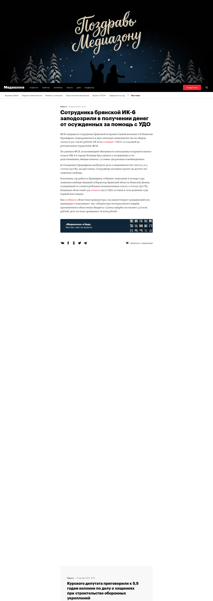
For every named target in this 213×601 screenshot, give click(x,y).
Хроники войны (12, 95)
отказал (95, 190)
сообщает (109, 142)
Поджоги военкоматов (32, 95)
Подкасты (89, 87)
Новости (34, 87)
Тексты (69, 87)
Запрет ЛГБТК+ (99, 95)
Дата (79, 87)
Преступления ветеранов (77, 95)
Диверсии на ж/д (117, 95)
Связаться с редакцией (139, 242)
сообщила (71, 200)
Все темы (135, 95)
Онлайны (58, 87)
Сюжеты (46, 87)
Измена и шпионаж (54, 95)
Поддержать (192, 87)
